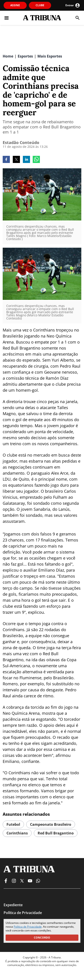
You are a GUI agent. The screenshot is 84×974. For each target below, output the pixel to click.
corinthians (17, 833)
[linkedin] (26, 160)
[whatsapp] (36, 160)
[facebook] (6, 160)
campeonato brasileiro (50, 824)
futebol (13, 824)
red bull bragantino (56, 833)
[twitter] (16, 160)
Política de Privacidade (28, 927)
